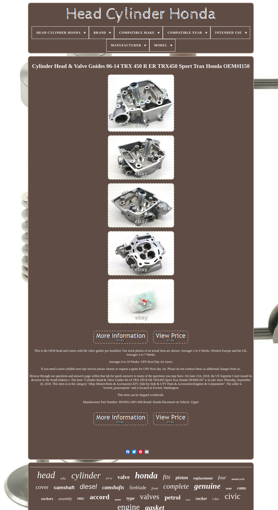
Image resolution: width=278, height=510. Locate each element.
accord (99, 497)
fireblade (137, 487)
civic (232, 496)
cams (241, 488)
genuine (207, 486)
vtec (80, 498)
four (222, 477)
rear (229, 488)
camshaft (64, 487)
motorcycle (237, 479)
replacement (203, 478)
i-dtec (215, 499)
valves (149, 496)
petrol (173, 497)
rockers (47, 499)
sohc (63, 478)
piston (182, 477)
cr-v (109, 478)
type (130, 498)
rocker (201, 498)
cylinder (85, 475)
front (154, 488)
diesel (88, 486)
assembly (65, 499)
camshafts (113, 487)
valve (124, 477)
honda (146, 475)
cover (42, 487)
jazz (188, 499)
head (46, 475)
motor (118, 499)
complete (176, 486)
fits (166, 477)
